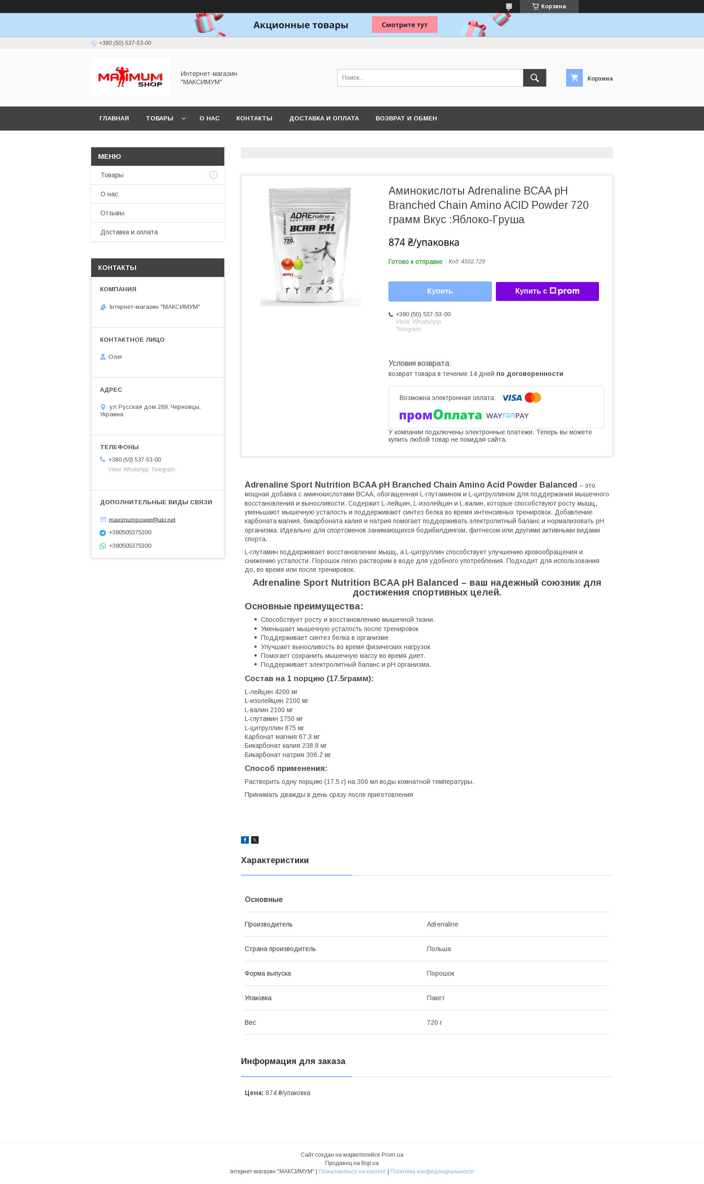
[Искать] (534, 78)
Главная (114, 118)
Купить (440, 291)
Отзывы (112, 213)
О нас (209, 118)
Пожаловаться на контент (352, 1171)
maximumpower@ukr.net (142, 519)
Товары (159, 118)
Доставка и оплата (324, 118)
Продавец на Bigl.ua (352, 1163)
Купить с (547, 291)
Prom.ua (392, 1155)
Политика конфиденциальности (432, 1171)
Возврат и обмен (406, 118)
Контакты (254, 118)
